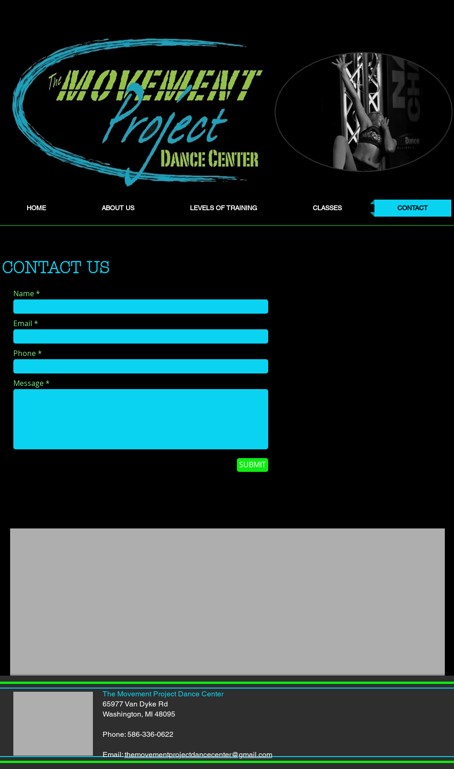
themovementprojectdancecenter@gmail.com (198, 754)
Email (22, 323)
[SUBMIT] (252, 465)
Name (23, 293)
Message (28, 383)
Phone (24, 353)
